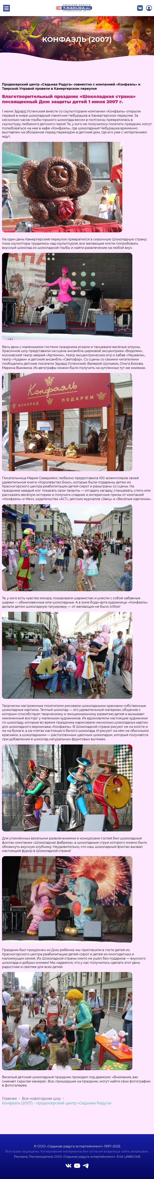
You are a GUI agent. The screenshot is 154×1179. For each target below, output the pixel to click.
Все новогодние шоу (41, 1098)
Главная (9, 1098)
